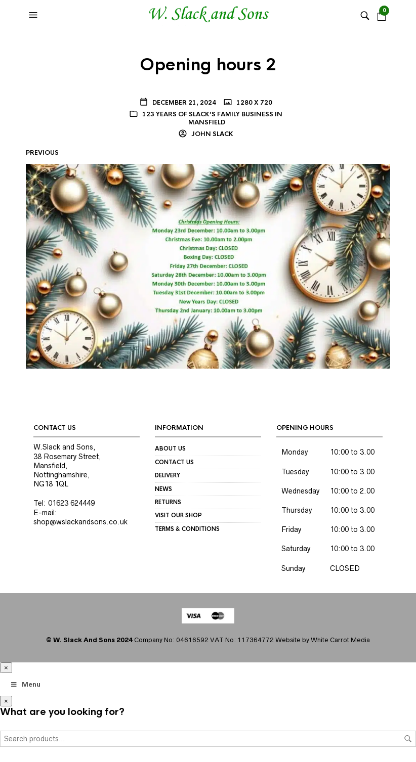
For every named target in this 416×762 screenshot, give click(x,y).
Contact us (174, 462)
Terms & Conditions (187, 528)
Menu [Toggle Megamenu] (25, 684)
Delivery (167, 475)
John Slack (211, 134)
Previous (42, 153)
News (163, 488)
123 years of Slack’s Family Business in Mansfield (212, 118)
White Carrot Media (340, 640)
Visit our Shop (178, 515)
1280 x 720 (253, 103)
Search (408, 739)
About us (170, 448)
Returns (168, 502)
